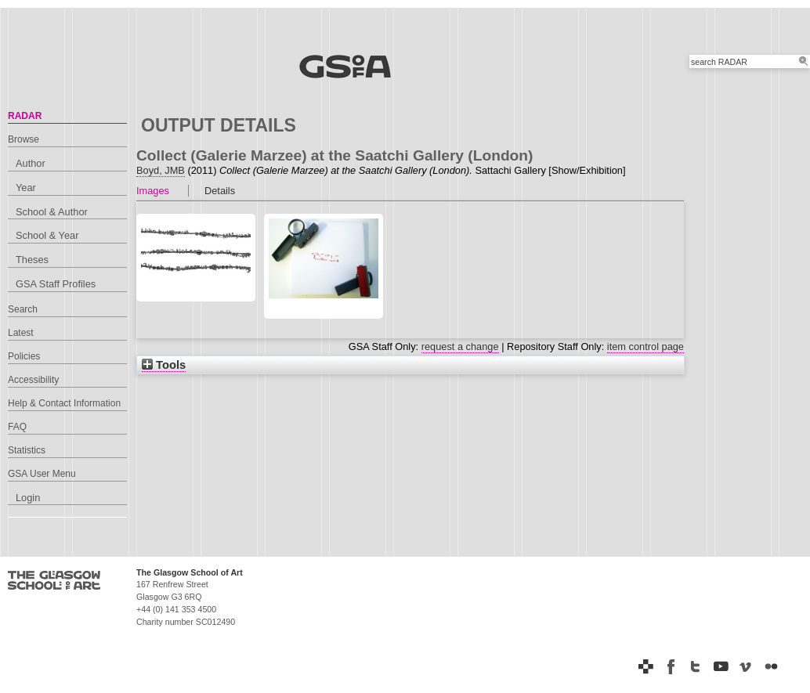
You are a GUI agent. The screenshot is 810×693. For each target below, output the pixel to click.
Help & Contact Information (64, 403)
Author (30, 163)
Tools (164, 365)
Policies (24, 356)
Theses (32, 259)
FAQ (17, 426)
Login (28, 498)
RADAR (25, 115)
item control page (645, 346)
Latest (21, 332)
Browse (23, 139)
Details (219, 191)
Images (152, 191)
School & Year (47, 235)
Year (26, 187)
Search (23, 309)
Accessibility (33, 379)
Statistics (26, 450)
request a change (460, 346)
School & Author (52, 212)
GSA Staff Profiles (56, 284)
